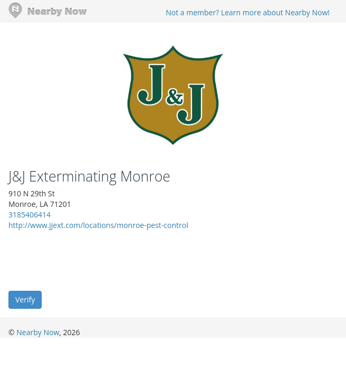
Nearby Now (37, 332)
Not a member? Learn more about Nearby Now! (248, 12)
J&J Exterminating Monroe (89, 176)
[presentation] (88, 259)
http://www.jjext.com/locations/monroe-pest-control (98, 225)
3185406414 (29, 215)
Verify (25, 299)
